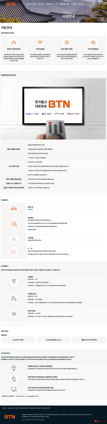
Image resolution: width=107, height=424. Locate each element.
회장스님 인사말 (31, 4)
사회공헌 (73, 4)
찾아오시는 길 (102, 4)
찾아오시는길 (10, 408)
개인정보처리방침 (24, 408)
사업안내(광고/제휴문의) (35, 408)
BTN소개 (4, 408)
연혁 (56, 4)
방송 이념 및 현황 (64, 4)
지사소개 (94, 4)
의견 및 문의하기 (46, 408)
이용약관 (17, 408)
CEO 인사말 (40, 4)
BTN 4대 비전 (50, 4)
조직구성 (80, 4)
